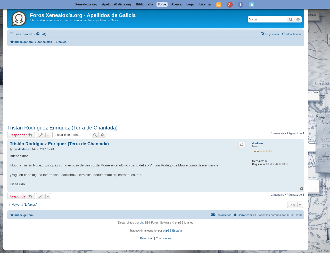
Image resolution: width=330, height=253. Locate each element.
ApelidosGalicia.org (116, 4)
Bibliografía (144, 4)
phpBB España (172, 230)
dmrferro (257, 143)
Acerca (176, 4)
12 (266, 161)
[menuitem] (41, 34)
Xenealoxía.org (86, 4)
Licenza (205, 4)
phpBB (144, 222)
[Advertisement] (162, 84)
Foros (162, 4)
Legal (190, 4)
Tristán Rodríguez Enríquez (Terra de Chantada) (62, 128)
